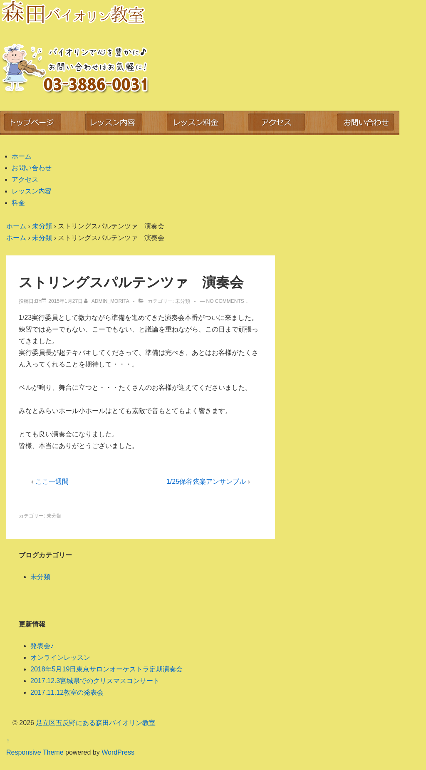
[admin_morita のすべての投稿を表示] (107, 301)
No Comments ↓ (227, 301)
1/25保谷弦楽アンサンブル (206, 481)
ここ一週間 (52, 481)
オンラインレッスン (60, 657)
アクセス (25, 179)
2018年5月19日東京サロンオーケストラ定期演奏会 (106, 669)
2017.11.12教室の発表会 (67, 692)
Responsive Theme (35, 752)
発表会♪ (42, 645)
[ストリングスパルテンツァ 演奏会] (65, 301)
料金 (18, 202)
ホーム (22, 156)
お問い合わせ (32, 167)
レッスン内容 (32, 191)
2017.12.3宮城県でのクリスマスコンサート (95, 680)
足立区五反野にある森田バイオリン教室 (95, 722)
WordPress (118, 752)
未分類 (182, 301)
